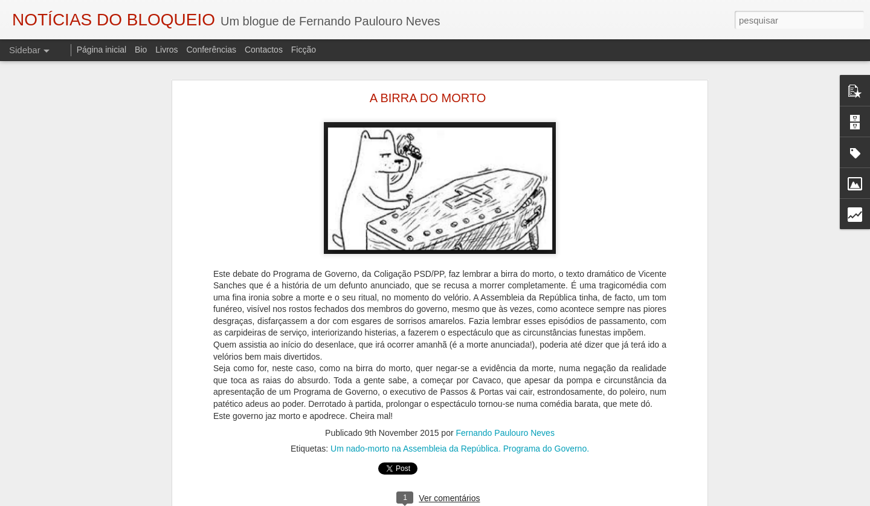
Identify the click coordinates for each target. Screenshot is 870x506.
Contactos (264, 49)
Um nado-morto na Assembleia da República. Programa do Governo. (459, 448)
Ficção (303, 49)
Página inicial (102, 49)
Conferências (211, 49)
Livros (166, 49)
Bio (141, 49)
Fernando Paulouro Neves (505, 433)
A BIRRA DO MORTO (428, 98)
